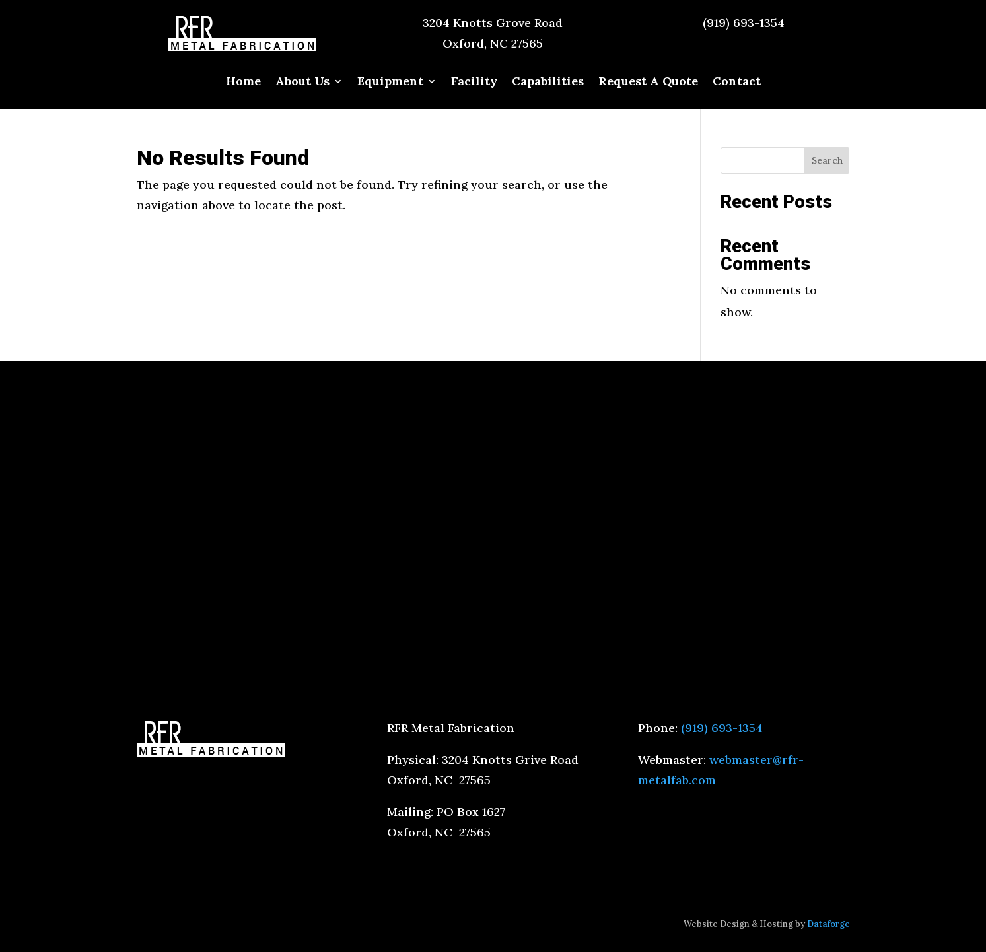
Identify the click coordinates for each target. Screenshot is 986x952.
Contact (737, 82)
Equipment (390, 82)
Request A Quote (648, 82)
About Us (302, 82)
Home (243, 82)
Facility (474, 82)
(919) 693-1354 (744, 22)
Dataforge (828, 924)
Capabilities (548, 82)
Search (827, 160)
